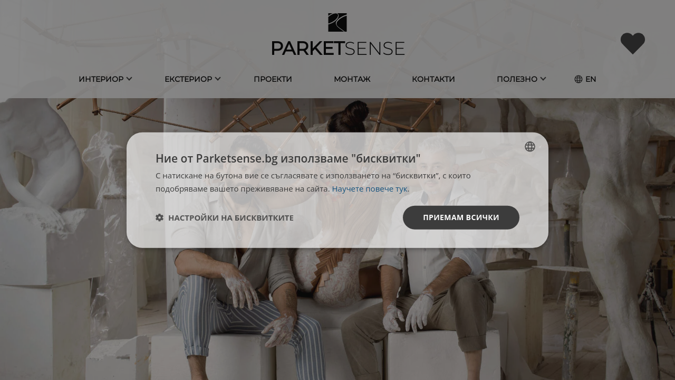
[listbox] (530, 146)
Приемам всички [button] (461, 217)
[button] (225, 217)
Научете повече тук (370, 188)
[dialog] (337, 190)
